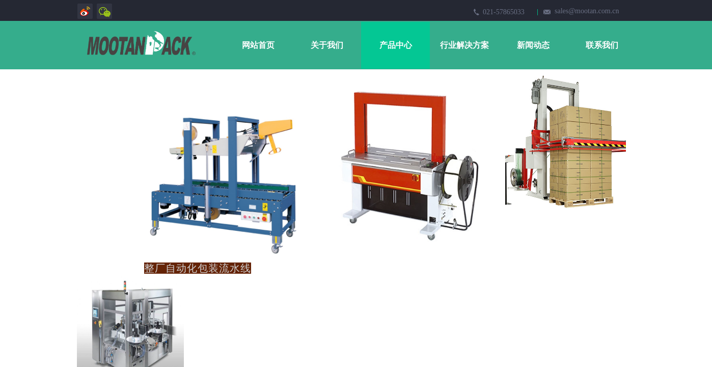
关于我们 (327, 45)
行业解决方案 (464, 45)
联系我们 (602, 45)
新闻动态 (533, 45)
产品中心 (395, 45)
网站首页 (258, 45)
